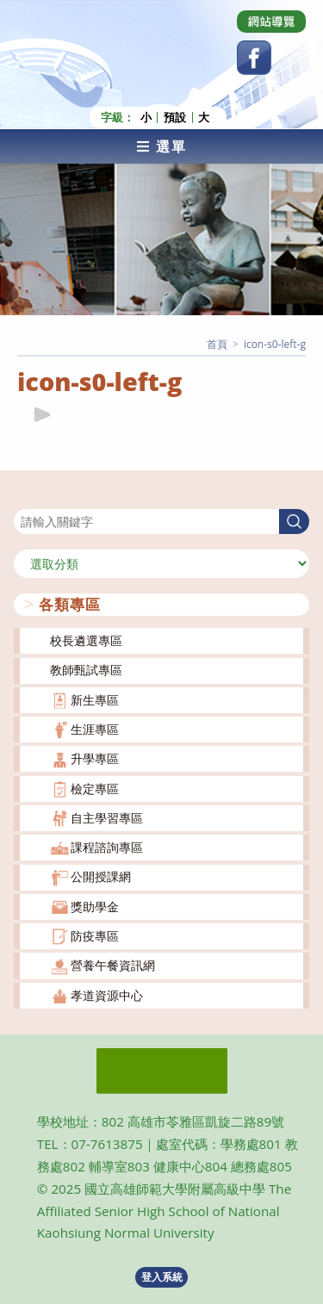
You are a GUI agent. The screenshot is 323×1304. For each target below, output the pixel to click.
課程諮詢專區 (107, 847)
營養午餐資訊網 (113, 965)
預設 (175, 117)
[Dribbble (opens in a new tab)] (271, 21)
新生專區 (95, 700)
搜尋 (26, 498)
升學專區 (95, 758)
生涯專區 (95, 729)
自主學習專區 (107, 818)
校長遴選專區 (86, 640)
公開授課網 (101, 876)
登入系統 (162, 1277)
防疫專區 (95, 936)
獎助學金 (95, 906)
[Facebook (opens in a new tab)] (254, 57)
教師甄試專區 (86, 669)
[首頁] (217, 344)
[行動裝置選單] (161, 146)
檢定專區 (95, 788)
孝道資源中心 (107, 995)
